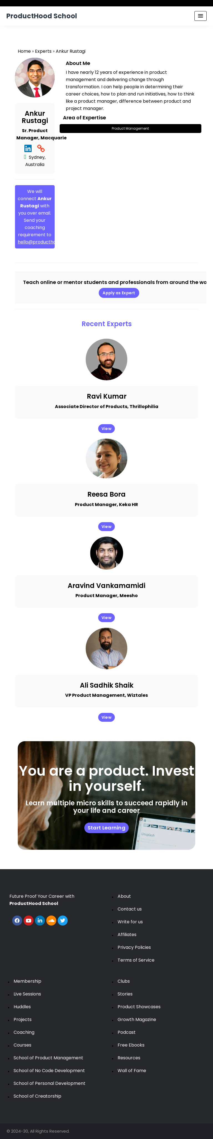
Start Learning (106, 827)
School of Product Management (48, 1058)
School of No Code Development (49, 1070)
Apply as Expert (119, 293)
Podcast (127, 1032)
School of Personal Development (49, 1083)
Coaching (24, 1032)
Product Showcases (139, 1007)
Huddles (22, 1007)
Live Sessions (27, 994)
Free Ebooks (131, 1045)
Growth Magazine (137, 1019)
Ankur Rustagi (70, 51)
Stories (125, 994)
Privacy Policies (134, 947)
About (124, 896)
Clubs (124, 981)
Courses (22, 1045)
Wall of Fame (132, 1070)
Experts (43, 51)
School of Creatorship (37, 1096)
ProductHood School (41, 16)
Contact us (130, 909)
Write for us (130, 922)
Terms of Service (136, 960)
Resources (129, 1058)
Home (24, 51)
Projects (23, 1019)
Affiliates (127, 934)
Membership (27, 981)
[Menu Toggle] (200, 16)
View (106, 428)
